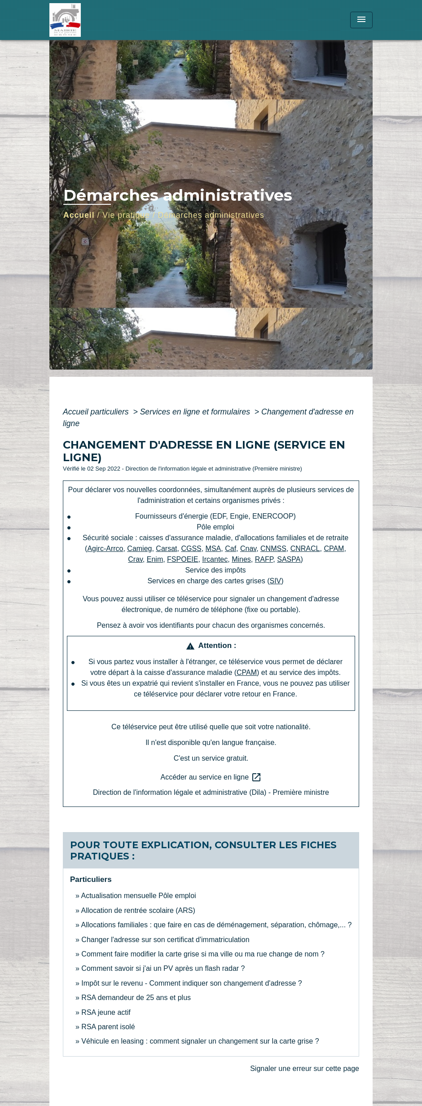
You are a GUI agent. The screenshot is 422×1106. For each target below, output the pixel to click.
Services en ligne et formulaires (196, 411)
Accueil (79, 215)
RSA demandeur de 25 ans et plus (136, 997)
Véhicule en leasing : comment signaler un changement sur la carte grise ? (200, 1041)
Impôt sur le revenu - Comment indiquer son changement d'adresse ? (191, 983)
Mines (241, 559)
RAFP (264, 559)
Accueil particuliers (97, 411)
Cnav (248, 548)
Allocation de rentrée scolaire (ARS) (138, 910)
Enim (155, 559)
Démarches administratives (211, 215)
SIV (275, 581)
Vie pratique (126, 215)
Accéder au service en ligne (211, 777)
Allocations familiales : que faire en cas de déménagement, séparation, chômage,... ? (216, 925)
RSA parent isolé (108, 1027)
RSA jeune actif (106, 1012)
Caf (230, 548)
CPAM (334, 548)
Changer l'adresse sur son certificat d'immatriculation (165, 939)
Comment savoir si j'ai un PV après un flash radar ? (163, 968)
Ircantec (215, 559)
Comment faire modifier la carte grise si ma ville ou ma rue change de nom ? (203, 954)
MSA (213, 548)
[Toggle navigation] (361, 20)
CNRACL (305, 548)
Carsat (166, 548)
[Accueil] (105, 20)
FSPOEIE (182, 559)
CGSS (191, 548)
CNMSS (273, 548)
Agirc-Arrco (105, 548)
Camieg (139, 548)
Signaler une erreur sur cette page (304, 1068)
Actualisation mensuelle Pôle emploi (138, 895)
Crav (135, 559)
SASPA (288, 559)
